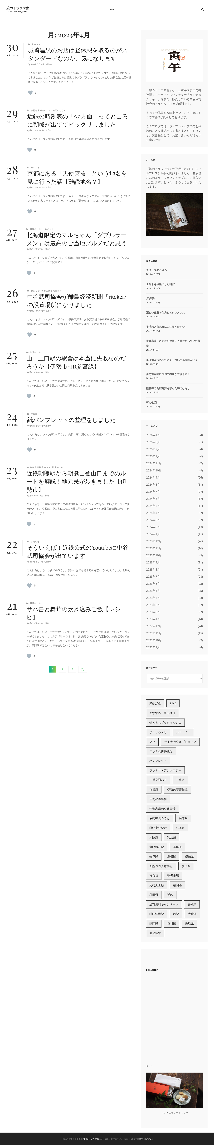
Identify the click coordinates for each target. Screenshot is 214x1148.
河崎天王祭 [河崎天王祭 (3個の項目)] (157, 887)
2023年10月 (154, 556)
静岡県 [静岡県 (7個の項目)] (154, 926)
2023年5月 (153, 591)
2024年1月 (153, 534)
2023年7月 (153, 577)
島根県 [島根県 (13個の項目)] (171, 858)
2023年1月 (153, 619)
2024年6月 (153, 499)
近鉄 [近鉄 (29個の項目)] (170, 897)
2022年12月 (154, 626)
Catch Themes (145, 1141)
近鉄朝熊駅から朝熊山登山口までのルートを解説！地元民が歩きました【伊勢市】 (76, 481)
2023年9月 (153, 563)
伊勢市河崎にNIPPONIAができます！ (168, 374)
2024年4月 (153, 513)
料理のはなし (37, 229)
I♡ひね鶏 (151, 403)
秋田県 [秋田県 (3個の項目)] (154, 897)
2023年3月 (153, 605)
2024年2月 (153, 527)
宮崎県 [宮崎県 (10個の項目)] (177, 849)
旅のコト (35, 45)
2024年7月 (153, 492)
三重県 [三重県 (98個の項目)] (180, 781)
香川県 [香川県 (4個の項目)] (171, 926)
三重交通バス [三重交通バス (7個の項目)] (158, 781)
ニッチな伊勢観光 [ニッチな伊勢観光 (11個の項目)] (161, 752)
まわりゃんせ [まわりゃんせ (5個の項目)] (158, 733)
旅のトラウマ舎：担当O (41, 65)
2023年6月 (153, 584)
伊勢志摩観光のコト (41, 111)
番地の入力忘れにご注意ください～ (166, 327)
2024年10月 (154, 471)
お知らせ (35, 291)
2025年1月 (153, 456)
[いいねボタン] (30, 93)
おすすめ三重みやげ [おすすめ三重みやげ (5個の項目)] (163, 713)
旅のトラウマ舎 (17, 8)
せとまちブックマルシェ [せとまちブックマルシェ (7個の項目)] (165, 723)
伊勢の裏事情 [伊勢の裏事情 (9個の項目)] (158, 800)
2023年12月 (154, 541)
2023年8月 (153, 570)
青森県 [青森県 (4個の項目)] (192, 916)
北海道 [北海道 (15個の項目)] (180, 829)
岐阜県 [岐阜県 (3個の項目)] (154, 858)
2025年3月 (153, 442)
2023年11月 (154, 548)
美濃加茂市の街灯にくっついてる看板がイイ (172, 360)
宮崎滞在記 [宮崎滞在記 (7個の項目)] (157, 849)
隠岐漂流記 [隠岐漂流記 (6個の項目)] (157, 916)
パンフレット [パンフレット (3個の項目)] (158, 762)
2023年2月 (153, 612)
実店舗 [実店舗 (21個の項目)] (171, 839)
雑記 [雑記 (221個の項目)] (176, 916)
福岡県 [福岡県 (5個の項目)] (177, 887)
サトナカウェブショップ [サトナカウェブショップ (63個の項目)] (180, 742)
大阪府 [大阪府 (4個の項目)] (154, 839)
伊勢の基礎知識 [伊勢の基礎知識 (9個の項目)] (177, 791)
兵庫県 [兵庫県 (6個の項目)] (183, 820)
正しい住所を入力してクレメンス (165, 313)
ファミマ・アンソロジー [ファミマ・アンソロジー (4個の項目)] (165, 771)
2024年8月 (153, 485)
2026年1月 (153, 435)
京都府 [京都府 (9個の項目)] (154, 791)
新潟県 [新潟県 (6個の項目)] (186, 868)
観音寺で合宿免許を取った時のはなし (168, 388)
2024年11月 (154, 464)
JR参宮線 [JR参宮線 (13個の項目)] (155, 704)
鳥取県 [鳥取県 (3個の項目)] (189, 926)
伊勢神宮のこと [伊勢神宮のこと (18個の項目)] (160, 820)
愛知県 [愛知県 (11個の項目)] (189, 858)
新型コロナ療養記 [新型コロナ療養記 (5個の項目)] (161, 868)
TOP (112, 9)
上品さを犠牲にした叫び (160, 284)
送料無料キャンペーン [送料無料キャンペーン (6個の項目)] (164, 907)
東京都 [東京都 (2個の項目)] (154, 878)
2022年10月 (154, 640)
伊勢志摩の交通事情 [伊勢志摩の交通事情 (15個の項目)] (163, 810)
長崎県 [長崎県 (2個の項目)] (192, 907)
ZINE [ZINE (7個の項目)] (173, 704)
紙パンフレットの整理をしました (71, 420)
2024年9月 (153, 478)
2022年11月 (154, 633)
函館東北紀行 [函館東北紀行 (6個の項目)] (158, 829)
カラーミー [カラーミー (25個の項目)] (183, 733)
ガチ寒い (151, 298)
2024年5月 (153, 506)
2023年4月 (153, 598)
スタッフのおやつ (156, 270)
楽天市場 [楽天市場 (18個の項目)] (173, 878)
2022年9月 (153, 648)
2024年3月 (153, 520)
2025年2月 (153, 449)
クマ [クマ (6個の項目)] (152, 742)
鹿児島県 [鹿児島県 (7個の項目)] (155, 936)
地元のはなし (59, 111)
